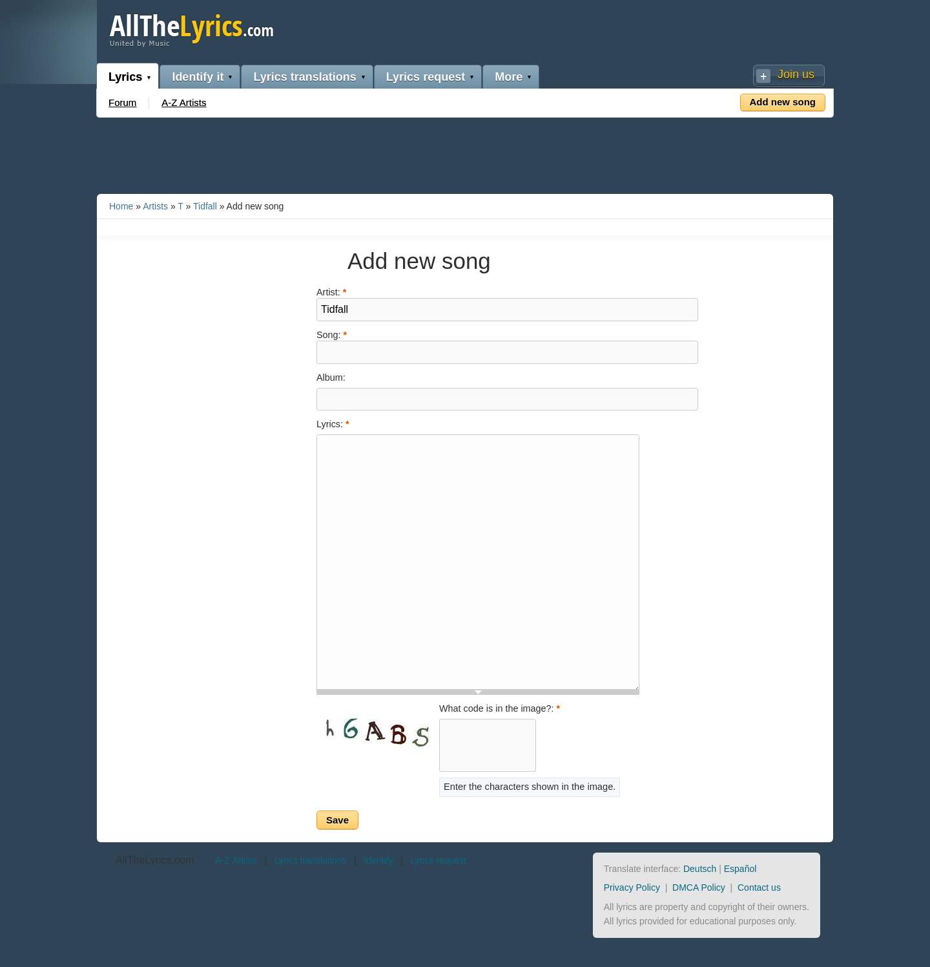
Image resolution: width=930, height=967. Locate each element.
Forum (122, 102)
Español (740, 869)
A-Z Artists (183, 102)
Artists (155, 206)
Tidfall (205, 206)
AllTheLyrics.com (155, 860)
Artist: (331, 291)
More (508, 76)
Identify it (197, 76)
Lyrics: (332, 424)
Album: (331, 377)
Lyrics (125, 76)
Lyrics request (425, 76)
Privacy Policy (632, 887)
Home (121, 206)
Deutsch (699, 869)
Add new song (783, 101)
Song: (331, 334)
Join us (796, 74)
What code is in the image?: (499, 708)
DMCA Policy (698, 887)
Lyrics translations (304, 76)
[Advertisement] (465, 153)
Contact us (759, 887)
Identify (378, 860)
